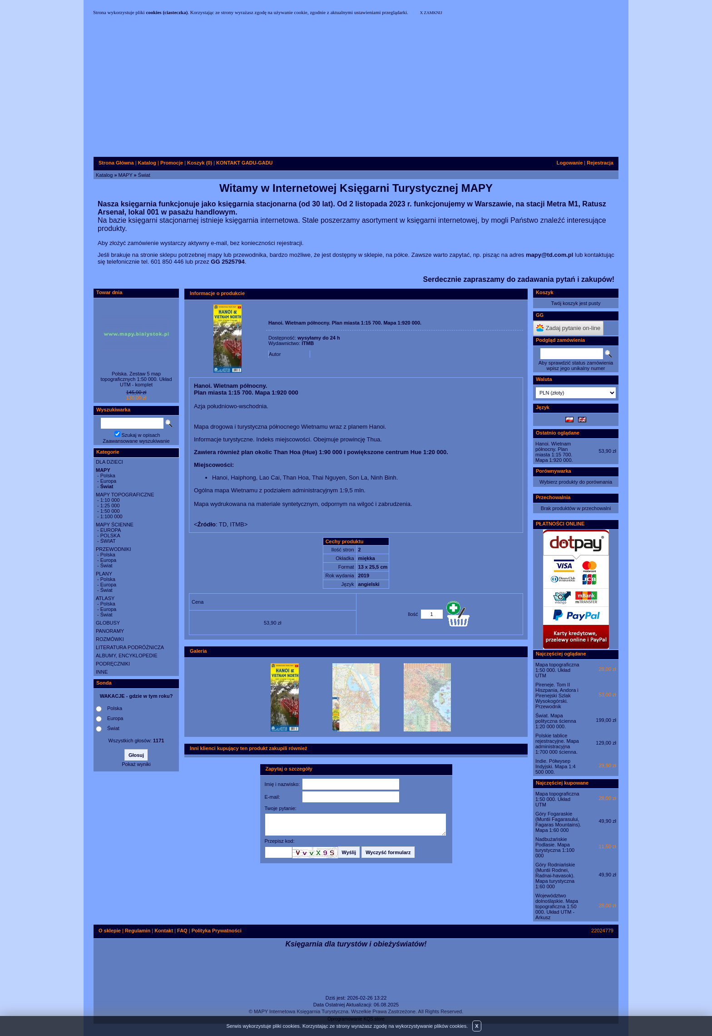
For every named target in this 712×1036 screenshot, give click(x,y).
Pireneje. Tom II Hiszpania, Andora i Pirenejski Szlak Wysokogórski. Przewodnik (556, 695)
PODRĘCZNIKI (113, 663)
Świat (144, 175)
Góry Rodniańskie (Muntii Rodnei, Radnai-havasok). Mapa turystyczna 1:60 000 (555, 875)
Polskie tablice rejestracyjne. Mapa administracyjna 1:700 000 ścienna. (557, 744)
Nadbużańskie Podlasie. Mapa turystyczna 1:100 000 (554, 847)
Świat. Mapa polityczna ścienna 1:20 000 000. (555, 721)
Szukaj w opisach (141, 435)
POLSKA (110, 535)
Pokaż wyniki (136, 764)
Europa (108, 481)
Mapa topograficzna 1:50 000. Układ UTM (557, 670)
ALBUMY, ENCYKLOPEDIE (127, 655)
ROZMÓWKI (110, 639)
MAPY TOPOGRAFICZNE (125, 494)
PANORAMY (110, 631)
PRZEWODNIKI (113, 549)
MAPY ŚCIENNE (115, 524)
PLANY (104, 573)
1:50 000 (110, 511)
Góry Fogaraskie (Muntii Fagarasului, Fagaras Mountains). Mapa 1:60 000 (558, 822)
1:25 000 (110, 505)
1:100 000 (111, 516)
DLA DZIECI (109, 462)
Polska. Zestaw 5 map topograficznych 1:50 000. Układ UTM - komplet (136, 379)
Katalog (104, 175)
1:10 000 (110, 500)
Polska (107, 475)
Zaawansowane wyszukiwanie (136, 441)
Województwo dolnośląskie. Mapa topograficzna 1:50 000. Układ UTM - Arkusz (556, 906)
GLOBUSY (108, 623)
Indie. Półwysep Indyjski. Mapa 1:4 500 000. (555, 766)
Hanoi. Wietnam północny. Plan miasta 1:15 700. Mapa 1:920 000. (554, 452)
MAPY (126, 175)
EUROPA (110, 530)
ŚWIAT (108, 541)
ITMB (308, 343)
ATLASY (105, 598)
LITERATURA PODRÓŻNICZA (130, 647)
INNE (102, 672)
